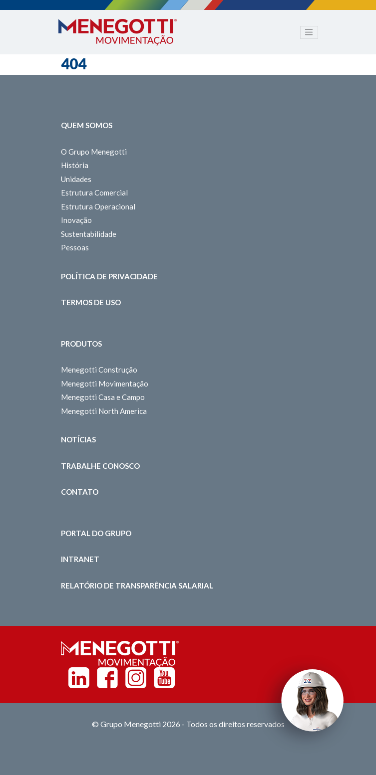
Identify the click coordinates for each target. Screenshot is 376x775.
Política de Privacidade (109, 276)
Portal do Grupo (96, 533)
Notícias (78, 439)
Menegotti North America (104, 410)
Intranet (80, 559)
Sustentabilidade (88, 233)
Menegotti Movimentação (104, 383)
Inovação (76, 219)
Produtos (81, 343)
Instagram (135, 677)
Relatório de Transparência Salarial (137, 585)
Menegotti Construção (99, 369)
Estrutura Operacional (98, 206)
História (74, 165)
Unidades (76, 179)
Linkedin (78, 677)
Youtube (164, 677)
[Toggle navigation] (309, 32)
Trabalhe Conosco (100, 465)
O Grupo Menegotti (94, 151)
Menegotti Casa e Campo (103, 396)
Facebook (107, 677)
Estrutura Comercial (94, 192)
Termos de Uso (91, 302)
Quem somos (86, 125)
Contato (79, 491)
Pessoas (75, 247)
